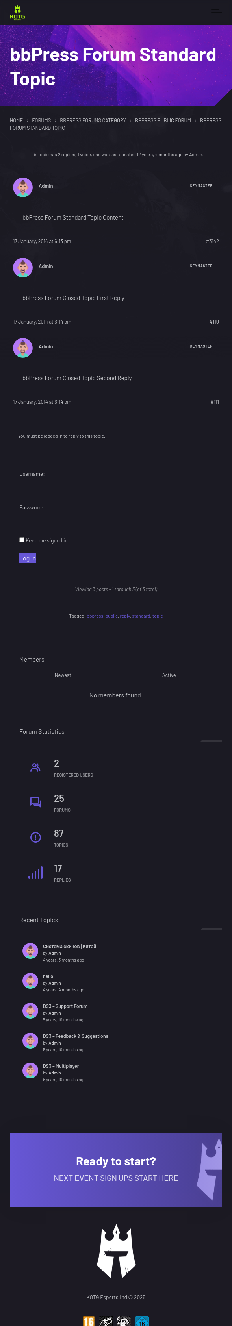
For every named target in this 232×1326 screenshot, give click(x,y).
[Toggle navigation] (216, 12)
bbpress (95, 615)
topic (157, 615)
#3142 (212, 241)
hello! (49, 976)
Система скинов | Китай (69, 946)
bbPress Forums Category (93, 120)
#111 (214, 402)
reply (125, 615)
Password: (31, 507)
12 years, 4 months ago (159, 154)
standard (141, 615)
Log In (27, 558)
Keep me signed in (47, 540)
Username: (32, 473)
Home (16, 120)
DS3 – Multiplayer (61, 1066)
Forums (41, 120)
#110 (214, 321)
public (112, 615)
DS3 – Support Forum (65, 1006)
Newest (63, 675)
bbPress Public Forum (163, 120)
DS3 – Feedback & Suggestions (75, 1036)
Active (169, 675)
